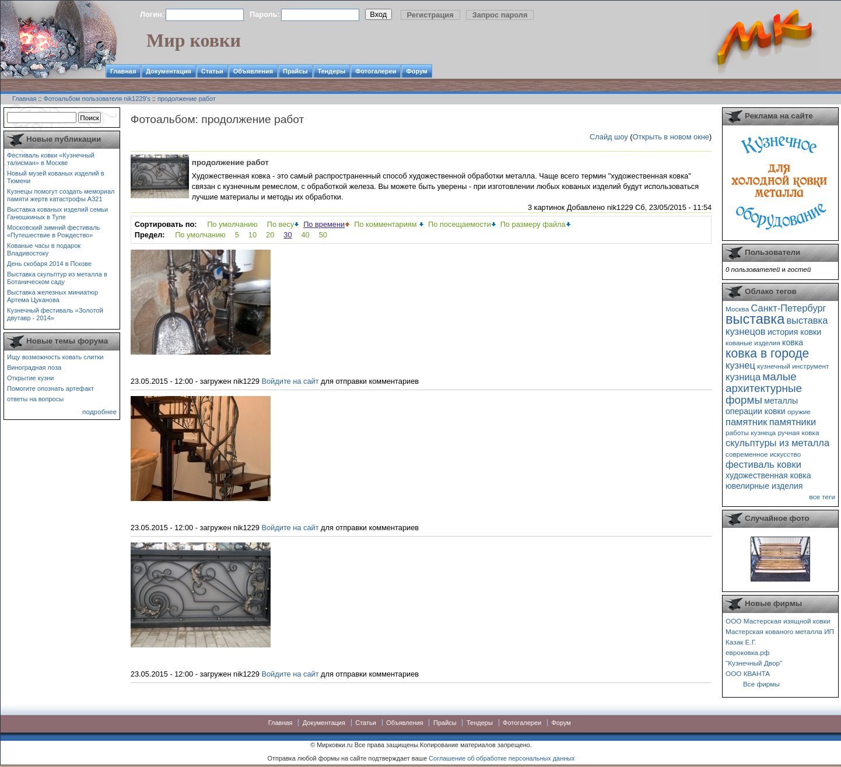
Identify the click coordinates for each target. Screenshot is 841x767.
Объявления (253, 71)
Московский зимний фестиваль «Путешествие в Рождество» (53, 231)
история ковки (794, 332)
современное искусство (763, 454)
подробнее (99, 411)
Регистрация (430, 14)
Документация (168, 71)
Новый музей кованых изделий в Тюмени (55, 177)
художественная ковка (768, 475)
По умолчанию (232, 224)
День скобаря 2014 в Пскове (49, 263)
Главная (123, 71)
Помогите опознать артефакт (50, 388)
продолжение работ (186, 98)
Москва (737, 309)
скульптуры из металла (777, 442)
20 (270, 234)
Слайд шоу (609, 136)
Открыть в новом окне (671, 136)
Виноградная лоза (34, 367)
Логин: (152, 14)
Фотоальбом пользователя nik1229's (97, 98)
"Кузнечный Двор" (754, 663)
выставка (755, 319)
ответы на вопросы (35, 398)
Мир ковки (193, 40)
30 (287, 234)
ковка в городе (767, 353)
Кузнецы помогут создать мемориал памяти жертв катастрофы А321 (60, 195)
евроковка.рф (747, 652)
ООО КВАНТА (748, 673)
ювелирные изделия (764, 486)
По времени (324, 224)
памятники (793, 421)
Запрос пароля (500, 14)
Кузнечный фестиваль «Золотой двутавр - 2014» (55, 314)
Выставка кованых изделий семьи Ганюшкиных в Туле (57, 213)
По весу (280, 224)
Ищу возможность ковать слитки (55, 356)
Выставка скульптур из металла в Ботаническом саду (57, 278)
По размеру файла (533, 224)
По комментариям (386, 224)
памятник (746, 421)
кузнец (740, 365)
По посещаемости (459, 224)
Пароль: (265, 14)
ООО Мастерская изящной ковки (778, 621)
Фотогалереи (375, 71)
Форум (416, 71)
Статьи (212, 71)
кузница (743, 377)
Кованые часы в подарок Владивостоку (43, 249)
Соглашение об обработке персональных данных (501, 758)
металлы (781, 400)
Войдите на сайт (289, 381)
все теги (822, 496)
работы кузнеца (751, 432)
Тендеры (332, 71)
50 (323, 234)
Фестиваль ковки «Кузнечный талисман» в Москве (50, 159)
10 (252, 234)
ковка (792, 342)
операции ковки (756, 411)
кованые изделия (753, 342)
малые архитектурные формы (764, 388)
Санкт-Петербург (788, 308)
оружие (799, 411)
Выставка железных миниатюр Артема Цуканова (52, 296)
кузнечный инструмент (793, 366)
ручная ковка (798, 432)
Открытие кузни (30, 377)
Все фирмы (761, 684)
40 (306, 234)
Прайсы (295, 71)
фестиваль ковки (763, 464)
